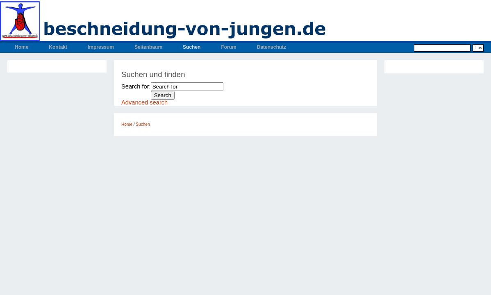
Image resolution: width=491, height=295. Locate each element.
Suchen (191, 47)
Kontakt (58, 47)
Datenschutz (271, 47)
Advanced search (144, 102)
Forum (228, 47)
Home (21, 47)
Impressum (101, 47)
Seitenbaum (148, 47)
